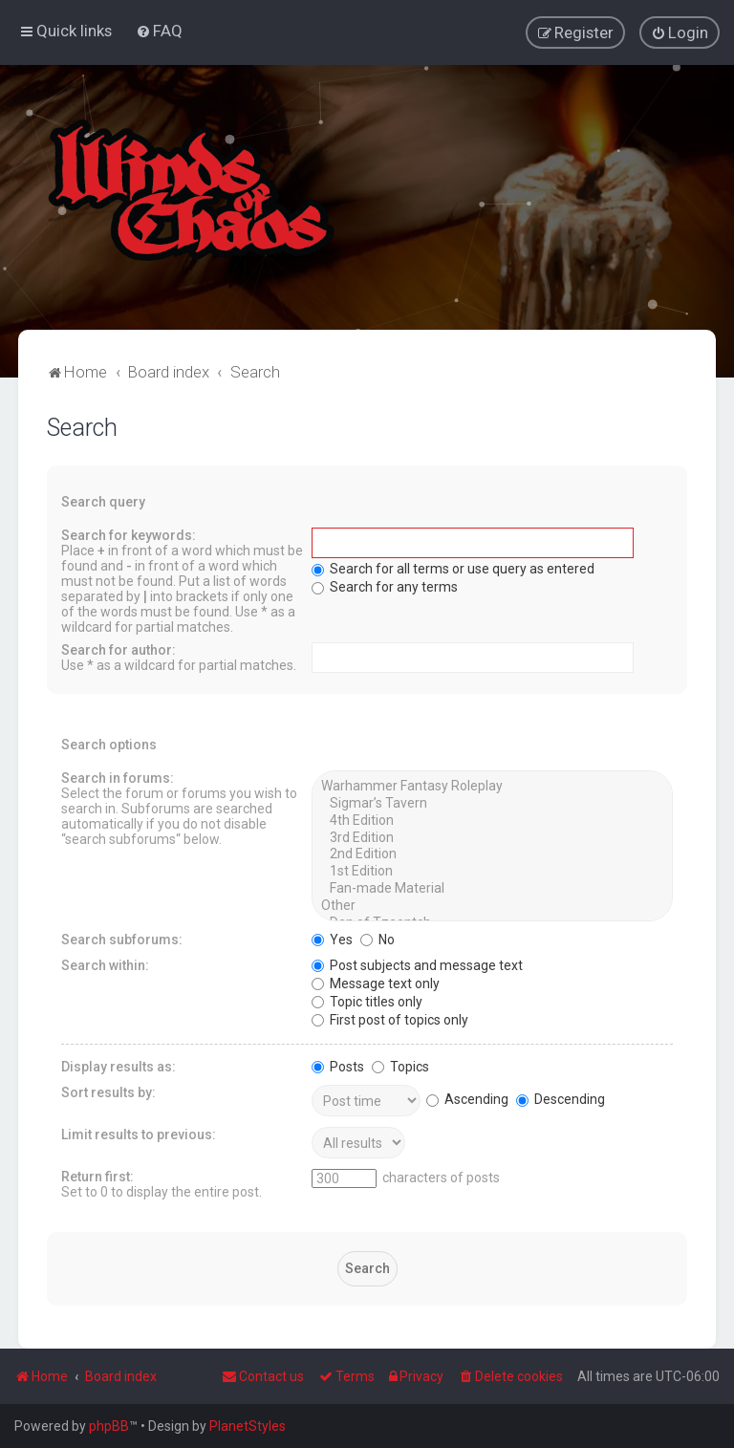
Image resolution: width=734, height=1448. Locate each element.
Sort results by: (108, 1091)
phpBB (109, 1426)
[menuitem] (159, 30)
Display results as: (118, 1065)
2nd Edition (491, 853)
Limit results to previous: (138, 1133)
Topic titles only (367, 1000)
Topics (400, 1065)
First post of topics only (390, 1019)
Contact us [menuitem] (263, 1376)
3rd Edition (491, 837)
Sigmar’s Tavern (491, 802)
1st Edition (491, 870)
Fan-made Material (491, 888)
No (377, 938)
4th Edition (491, 820)
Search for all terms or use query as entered (453, 567)
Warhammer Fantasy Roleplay (491, 785)
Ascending (467, 1098)
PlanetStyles (247, 1426)
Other (491, 905)
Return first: (97, 1175)
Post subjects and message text (417, 964)
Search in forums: (117, 777)
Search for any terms (385, 586)
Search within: (105, 964)
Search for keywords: (128, 534)
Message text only (376, 982)
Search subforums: (122, 938)
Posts (338, 1065)
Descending (560, 1098)
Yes (332, 938)
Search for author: (118, 649)
